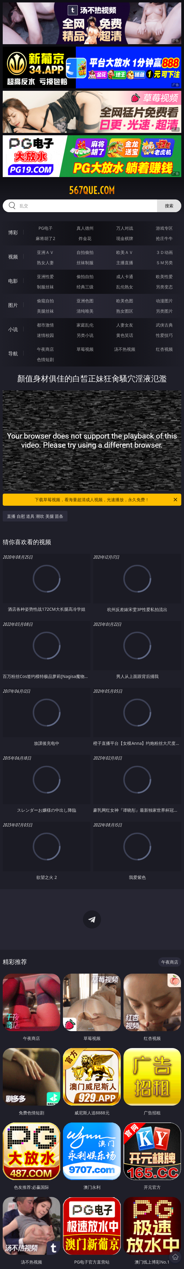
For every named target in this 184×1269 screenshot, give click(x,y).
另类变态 (164, 287)
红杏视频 (164, 349)
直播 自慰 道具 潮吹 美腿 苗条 (35, 516)
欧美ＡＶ (124, 252)
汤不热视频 (124, 349)
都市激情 (45, 325)
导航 (13, 353)
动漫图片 (164, 301)
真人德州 (85, 228)
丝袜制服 (85, 262)
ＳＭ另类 (164, 262)
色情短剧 (45, 359)
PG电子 (45, 228)
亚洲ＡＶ (45, 252)
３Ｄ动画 (164, 252)
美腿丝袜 (45, 311)
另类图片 (164, 311)
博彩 (13, 232)
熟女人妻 (45, 262)
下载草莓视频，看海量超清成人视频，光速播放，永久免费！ (106, 499)
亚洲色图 (85, 301)
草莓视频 (85, 349)
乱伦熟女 (124, 287)
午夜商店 (45, 349)
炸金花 (85, 238)
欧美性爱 (164, 276)
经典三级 (85, 287)
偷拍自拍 (85, 276)
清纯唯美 (85, 311)
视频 (13, 256)
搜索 (169, 206)
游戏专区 (164, 228)
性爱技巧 (164, 335)
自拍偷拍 (85, 252)
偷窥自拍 (45, 301)
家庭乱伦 (85, 325)
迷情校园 (45, 335)
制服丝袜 (45, 287)
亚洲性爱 (45, 276)
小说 (13, 329)
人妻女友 (124, 325)
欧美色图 (124, 301)
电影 (13, 281)
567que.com (92, 190)
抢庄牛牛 (164, 238)
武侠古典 (164, 325)
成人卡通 (124, 276)
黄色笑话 (124, 335)
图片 (13, 305)
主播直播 (124, 262)
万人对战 (124, 228)
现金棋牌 (124, 238)
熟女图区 (124, 311)
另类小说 (85, 335)
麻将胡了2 (45, 238)
